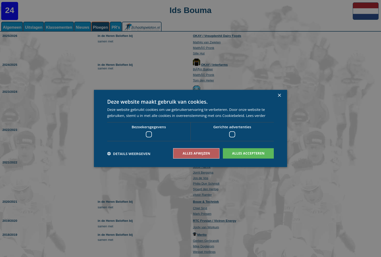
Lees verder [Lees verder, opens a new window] (256, 115)
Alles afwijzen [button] (195, 153)
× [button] (279, 95)
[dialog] (190, 128)
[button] (128, 153)
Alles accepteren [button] (248, 153)
